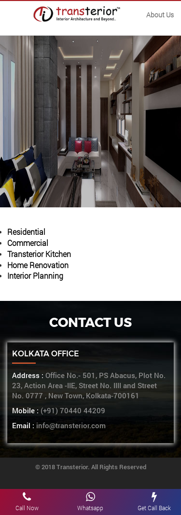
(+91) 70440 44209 (73, 410)
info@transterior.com (70, 425)
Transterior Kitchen (39, 254)
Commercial (27, 243)
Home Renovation (38, 265)
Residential (26, 232)
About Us (160, 14)
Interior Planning (35, 276)
